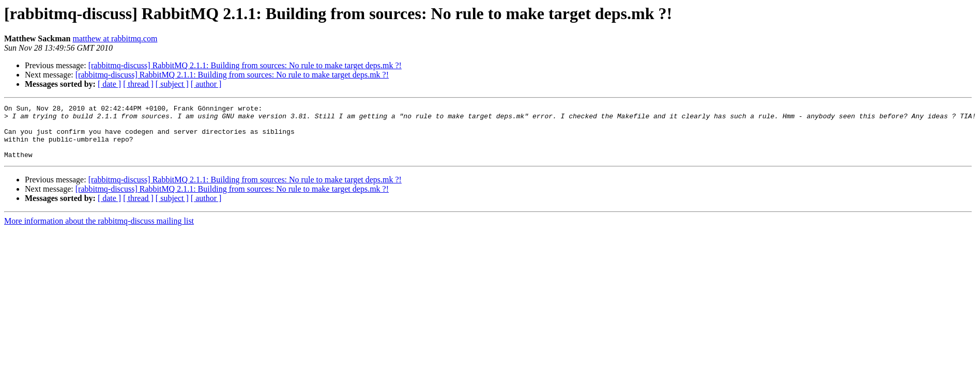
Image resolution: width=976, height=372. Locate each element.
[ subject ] (172, 84)
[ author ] (206, 84)
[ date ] (109, 84)
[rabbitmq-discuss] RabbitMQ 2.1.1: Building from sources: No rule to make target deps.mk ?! (245, 65)
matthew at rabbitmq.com (114, 38)
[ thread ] (138, 84)
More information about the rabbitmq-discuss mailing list (99, 231)
